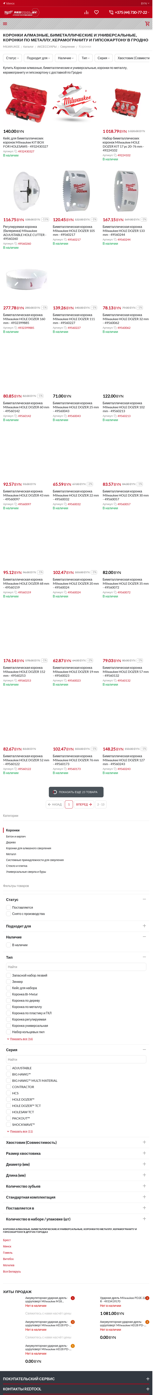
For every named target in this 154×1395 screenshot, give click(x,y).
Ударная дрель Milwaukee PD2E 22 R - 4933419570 (123, 1299)
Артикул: (8, 151)
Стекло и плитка (16, 865)
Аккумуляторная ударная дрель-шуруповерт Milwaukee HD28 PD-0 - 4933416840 (48, 1347)
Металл (11, 854)
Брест (7, 1240)
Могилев (8, 1265)
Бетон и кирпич (16, 836)
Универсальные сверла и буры (26, 871)
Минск (7, 1246)
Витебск (8, 1259)
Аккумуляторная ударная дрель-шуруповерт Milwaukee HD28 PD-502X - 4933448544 (47, 1323)
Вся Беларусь (12, 1271)
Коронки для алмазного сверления (28, 848)
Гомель (8, 1252)
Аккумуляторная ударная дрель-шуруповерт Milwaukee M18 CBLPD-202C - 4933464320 (46, 1299)
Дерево (11, 842)
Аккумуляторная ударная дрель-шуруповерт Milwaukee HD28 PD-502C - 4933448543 (122, 1323)
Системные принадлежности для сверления (35, 860)
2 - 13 (100, 804)
